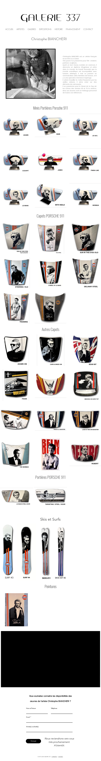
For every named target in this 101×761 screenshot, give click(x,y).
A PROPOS (54, 756)
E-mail (28, 717)
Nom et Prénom (31, 708)
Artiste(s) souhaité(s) (32, 726)
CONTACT (60, 756)
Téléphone (54, 708)
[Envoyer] (33, 741)
